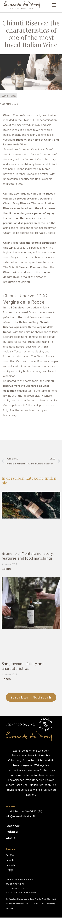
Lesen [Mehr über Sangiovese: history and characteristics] (6, 679)
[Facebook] (31, 825)
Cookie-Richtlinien (15, 884)
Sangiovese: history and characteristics (23, 666)
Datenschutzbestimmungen (19, 879)
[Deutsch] (10, 865)
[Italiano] (10, 854)
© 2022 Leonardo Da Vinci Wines (21, 892)
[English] (10, 859)
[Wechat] (30, 837)
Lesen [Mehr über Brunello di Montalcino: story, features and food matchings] (6, 569)
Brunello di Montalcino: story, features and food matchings (28, 555)
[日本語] (10, 870)
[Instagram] (31, 831)
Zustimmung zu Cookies (17, 888)
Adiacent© (10, 909)
